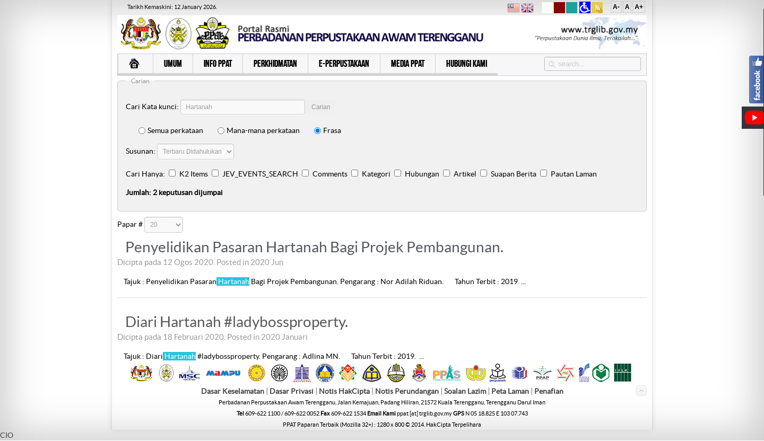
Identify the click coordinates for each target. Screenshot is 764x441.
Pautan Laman (574, 174)
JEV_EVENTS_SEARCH (260, 174)
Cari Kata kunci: (152, 106)
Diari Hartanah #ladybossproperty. (236, 321)
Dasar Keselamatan (232, 391)
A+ (639, 7)
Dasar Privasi (292, 391)
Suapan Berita (513, 174)
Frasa (327, 130)
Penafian (548, 391)
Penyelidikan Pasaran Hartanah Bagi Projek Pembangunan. (314, 247)
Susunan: (140, 151)
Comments (330, 174)
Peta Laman (511, 391)
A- (616, 7)
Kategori (376, 174)
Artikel (465, 174)
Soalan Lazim (465, 391)
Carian (320, 107)
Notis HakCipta (344, 391)
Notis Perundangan (407, 391)
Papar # (130, 224)
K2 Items (193, 174)
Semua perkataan (170, 130)
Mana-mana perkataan (259, 130)
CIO (6, 435)
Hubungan (422, 174)
